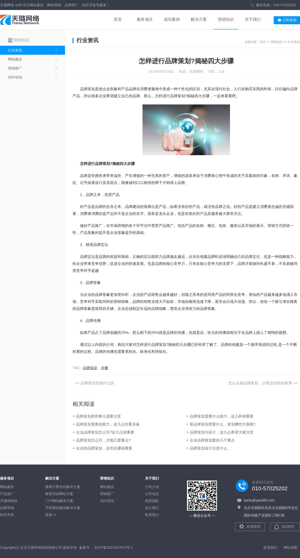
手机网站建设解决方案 (62, 508)
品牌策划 (90, 368)
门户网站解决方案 (59, 501)
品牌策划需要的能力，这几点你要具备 (108, 424)
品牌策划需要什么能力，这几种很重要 (222, 416)
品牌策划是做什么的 (97, 383)
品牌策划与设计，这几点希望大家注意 (222, 432)
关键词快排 (9, 501)
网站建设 (15, 59)
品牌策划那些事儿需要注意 (98, 416)
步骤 (104, 368)
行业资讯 (15, 50)
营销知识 (226, 19)
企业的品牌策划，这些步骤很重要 (104, 448)
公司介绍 (152, 487)
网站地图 (291, 548)
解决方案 (199, 19)
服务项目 (145, 19)
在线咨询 (253, 527)
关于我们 (253, 19)
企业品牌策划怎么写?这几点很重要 (105, 432)
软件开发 (7, 515)
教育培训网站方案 (59, 494)
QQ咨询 (288, 527)
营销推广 (15, 68)
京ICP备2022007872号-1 (113, 548)
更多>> (50, 515)
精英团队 (152, 501)
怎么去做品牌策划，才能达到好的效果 (260, 383)
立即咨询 (289, 20)
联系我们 (152, 515)
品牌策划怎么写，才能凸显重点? (103, 440)
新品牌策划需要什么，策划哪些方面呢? (223, 424)
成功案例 (172, 19)
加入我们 (152, 508)
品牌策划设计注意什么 (208, 448)
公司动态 (152, 494)
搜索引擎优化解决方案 (62, 487)
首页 (118, 19)
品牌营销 (7, 508)
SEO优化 (15, 77)
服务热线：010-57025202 (276, 5)
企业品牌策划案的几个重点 (212, 440)
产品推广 (7, 494)
